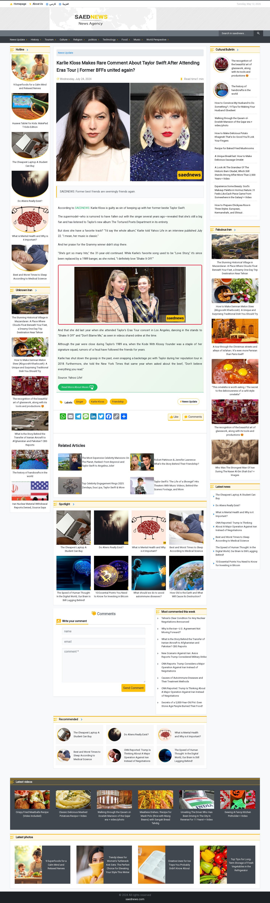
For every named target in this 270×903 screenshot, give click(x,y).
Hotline (22, 50)
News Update (65, 52)
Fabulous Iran (226, 230)
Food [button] (126, 39)
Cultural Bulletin (228, 50)
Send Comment (133, 688)
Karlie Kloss (98, 401)
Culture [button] (65, 39)
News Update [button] (19, 39)
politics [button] (94, 39)
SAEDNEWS (82, 208)
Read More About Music (79, 387)
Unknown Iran (27, 290)
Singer (80, 401)
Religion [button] (79, 39)
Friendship (118, 401)
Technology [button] (111, 39)
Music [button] (138, 39)
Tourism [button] (51, 39)
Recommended (71, 720)
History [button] (36, 39)
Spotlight (67, 504)
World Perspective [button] (157, 39)
